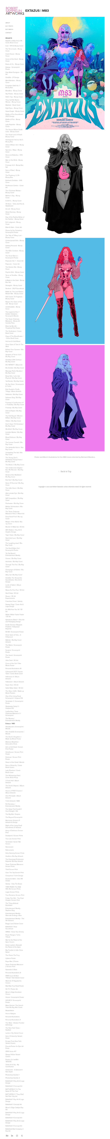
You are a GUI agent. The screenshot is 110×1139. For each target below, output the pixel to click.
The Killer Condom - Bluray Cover (14, 252)
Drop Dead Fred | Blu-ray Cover (14, 518)
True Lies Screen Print (13, 839)
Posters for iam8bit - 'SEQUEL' (12, 1060)
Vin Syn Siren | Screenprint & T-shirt (14, 385)
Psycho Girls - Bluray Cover (14, 272)
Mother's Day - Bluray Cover (12, 197)
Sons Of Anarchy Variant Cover (13, 1037)
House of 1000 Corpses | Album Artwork (14, 792)
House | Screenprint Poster (14, 997)
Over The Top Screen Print (14, 872)
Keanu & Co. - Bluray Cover (14, 64)
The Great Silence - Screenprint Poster (12, 257)
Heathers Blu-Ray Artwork (14, 856)
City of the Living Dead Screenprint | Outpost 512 (14, 697)
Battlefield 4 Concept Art (13, 1118)
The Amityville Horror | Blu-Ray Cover (14, 448)
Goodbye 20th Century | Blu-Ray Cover (13, 361)
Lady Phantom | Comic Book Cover (12, 771)
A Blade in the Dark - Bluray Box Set (14, 281)
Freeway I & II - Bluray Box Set (14, 166)
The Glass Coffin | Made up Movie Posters (14, 692)
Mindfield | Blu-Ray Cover (14, 429)
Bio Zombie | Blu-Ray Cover (14, 368)
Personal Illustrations (12, 1017)
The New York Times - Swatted (12, 1029)
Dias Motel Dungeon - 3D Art (14, 73)
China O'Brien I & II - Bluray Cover (14, 146)
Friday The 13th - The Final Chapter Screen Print (14, 899)
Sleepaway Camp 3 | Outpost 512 (12, 707)
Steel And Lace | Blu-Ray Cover (13, 539)
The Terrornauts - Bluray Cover (13, 50)
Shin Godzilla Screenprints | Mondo (14, 733)
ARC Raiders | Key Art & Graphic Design (13, 531)
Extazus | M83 (10, 723)
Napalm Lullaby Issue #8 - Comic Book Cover (14, 42)
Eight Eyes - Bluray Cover (14, 108)
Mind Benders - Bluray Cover (13, 81)
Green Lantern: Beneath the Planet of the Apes (13, 946)
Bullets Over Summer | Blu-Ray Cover (14, 350)
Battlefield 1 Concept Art (13, 1104)
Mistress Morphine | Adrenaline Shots (12, 743)
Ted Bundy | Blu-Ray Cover (14, 381)
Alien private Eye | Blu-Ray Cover (14, 494)
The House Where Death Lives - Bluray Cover (14, 130)
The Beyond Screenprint (13, 817)
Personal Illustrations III (13, 973)
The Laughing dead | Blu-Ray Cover (14, 544)
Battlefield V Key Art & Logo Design (14, 1082)
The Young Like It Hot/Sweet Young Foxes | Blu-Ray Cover (14, 459)
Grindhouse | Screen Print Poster (14, 753)
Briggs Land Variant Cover (14, 923)
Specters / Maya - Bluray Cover (13, 151)
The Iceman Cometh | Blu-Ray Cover (14, 443)
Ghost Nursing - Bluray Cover (13, 213)
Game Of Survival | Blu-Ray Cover (14, 484)
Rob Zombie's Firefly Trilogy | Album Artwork (13, 390)
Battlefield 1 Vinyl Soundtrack (11, 928)
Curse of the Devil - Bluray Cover (14, 60)
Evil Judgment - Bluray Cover (13, 223)
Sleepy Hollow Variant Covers (12, 1055)
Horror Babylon (10, 1013)
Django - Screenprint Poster (12, 68)
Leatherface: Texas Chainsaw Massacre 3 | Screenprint (13, 713)
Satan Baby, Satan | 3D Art (14, 688)
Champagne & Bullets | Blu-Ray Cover (14, 571)
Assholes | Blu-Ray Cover (14, 561)
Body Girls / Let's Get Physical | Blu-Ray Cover (13, 377)
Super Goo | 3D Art (11, 685)
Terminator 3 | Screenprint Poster (14, 702)
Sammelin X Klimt (11, 969)
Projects (8, 38)
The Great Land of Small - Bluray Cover (14, 136)
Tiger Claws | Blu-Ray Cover (14, 535)
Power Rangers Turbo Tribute (12, 936)
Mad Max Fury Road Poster (14, 986)
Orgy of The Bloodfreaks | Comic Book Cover (14, 337)
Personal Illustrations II (13, 1020)
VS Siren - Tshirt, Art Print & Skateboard (14, 205)
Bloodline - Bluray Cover (13, 91)
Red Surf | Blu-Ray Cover (13, 480)
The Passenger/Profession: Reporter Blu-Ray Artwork (14, 860)
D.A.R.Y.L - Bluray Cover (13, 201)
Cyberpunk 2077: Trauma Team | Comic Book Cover (14, 672)
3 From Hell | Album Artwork (12, 781)
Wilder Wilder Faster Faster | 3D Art (14, 615)
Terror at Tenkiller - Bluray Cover (14, 276)
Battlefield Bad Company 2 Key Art (14, 1130)
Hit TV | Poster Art (11, 989)
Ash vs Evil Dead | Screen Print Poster (14, 748)
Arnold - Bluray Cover (12, 209)
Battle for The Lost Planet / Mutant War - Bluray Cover (14, 292)
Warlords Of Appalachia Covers (13, 982)
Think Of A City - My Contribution (12, 1066)
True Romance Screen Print (14, 895)
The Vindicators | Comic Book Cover (13, 332)
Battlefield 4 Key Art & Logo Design (14, 1113)
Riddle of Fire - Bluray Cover (12, 120)
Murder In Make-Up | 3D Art (14, 527)
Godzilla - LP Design (12, 77)
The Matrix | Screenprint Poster (13, 646)
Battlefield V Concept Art (13, 1086)
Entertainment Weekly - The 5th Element (14, 919)
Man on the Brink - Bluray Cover (14, 161)
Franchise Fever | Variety (13, 601)
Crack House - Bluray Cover (12, 55)
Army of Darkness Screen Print (14, 831)
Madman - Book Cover (13, 105)
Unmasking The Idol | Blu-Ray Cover (14, 453)
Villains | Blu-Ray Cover (13, 421)
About (7, 23)
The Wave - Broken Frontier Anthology (14, 1024)
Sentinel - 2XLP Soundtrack (14, 288)
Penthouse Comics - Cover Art (14, 186)
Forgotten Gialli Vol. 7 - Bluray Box (13, 86)
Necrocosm (9, 847)
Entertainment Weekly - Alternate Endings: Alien (13, 914)
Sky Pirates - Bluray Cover (14, 94)
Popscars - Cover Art (12, 264)
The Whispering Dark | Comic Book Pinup (13, 776)
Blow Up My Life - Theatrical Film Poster (12, 327)
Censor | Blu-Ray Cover (13, 558)
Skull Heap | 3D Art (11, 593)
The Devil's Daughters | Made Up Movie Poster (13, 738)
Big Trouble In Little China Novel (14, 951)
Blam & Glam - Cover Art (13, 227)
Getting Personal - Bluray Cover (13, 246)
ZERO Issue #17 (10, 1051)
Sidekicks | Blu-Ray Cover (14, 394)
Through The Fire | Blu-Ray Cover (14, 565)
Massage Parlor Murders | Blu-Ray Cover (14, 372)
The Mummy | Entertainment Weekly (12, 719)
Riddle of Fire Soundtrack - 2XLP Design (14, 115)
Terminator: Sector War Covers (13, 843)
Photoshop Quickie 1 (12, 1075)
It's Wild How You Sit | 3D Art (13, 610)
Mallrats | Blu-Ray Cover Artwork (13, 641)
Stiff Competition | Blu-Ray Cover (14, 499)
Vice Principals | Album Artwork (13, 797)
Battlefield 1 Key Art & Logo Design (14, 1100)
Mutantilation (9, 1010)
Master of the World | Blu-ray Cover (14, 523)
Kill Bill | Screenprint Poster (14, 632)
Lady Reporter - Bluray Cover (13, 125)
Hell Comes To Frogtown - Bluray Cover (14, 298)
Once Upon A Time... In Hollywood (13, 636)
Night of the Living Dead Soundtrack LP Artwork (13, 826)
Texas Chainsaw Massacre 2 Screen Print (14, 965)
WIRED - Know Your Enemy (14, 932)
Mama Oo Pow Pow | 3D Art (14, 590)
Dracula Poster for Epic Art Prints (14, 1047)
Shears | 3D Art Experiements (10, 597)
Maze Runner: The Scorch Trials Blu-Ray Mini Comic (14, 1006)
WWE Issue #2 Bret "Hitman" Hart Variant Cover (14, 977)
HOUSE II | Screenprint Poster (13, 1001)
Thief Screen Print (11, 869)
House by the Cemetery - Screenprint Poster (14, 231)
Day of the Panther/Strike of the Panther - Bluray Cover (14, 218)
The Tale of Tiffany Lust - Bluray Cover (13, 236)
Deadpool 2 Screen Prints (14, 835)
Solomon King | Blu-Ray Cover (13, 398)
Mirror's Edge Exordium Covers (13, 993)
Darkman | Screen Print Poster (13, 758)
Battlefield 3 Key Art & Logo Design (14, 1122)
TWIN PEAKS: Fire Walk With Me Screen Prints (13, 888)
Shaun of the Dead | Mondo (14, 762)
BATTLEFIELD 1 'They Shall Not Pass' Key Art (14, 1095)
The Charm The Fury (12, 955)
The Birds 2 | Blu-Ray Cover (14, 465)
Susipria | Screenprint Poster (12, 651)
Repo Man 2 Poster (12, 961)
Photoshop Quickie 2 (12, 1078)
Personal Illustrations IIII (13, 668)
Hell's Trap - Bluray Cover (14, 97)
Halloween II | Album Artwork (12, 678)
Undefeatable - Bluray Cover (12, 308)
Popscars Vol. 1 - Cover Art (14, 261)
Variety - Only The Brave (13, 884)
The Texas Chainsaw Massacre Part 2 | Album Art (14, 512)
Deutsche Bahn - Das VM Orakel (14, 880)
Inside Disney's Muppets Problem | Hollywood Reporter (13, 627)
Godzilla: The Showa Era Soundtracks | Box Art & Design (13, 580)
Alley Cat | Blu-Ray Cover (13, 575)
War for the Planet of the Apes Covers (13, 941)
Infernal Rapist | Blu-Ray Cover (13, 412)
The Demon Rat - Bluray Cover (13, 268)
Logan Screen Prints (12, 892)
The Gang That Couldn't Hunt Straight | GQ (13, 810)
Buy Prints (9, 26)
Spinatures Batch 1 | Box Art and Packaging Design (14, 621)
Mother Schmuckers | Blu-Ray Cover (14, 507)
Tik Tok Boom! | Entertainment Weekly (12, 554)
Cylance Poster (10, 958)
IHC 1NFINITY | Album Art (13, 365)
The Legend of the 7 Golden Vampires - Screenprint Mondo (12, 314)
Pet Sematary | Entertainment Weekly (12, 805)
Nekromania (9, 850)
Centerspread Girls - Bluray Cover (14, 241)
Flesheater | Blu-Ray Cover (14, 503)
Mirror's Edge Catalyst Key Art (14, 1108)
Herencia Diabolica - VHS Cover (14, 156)
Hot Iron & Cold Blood (12, 341)
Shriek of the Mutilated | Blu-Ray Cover (13, 476)
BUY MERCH (9, 29)
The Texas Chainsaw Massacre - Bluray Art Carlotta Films (12, 321)
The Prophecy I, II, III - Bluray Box (12, 176)
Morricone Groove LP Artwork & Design (12, 821)
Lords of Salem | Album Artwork (13, 586)
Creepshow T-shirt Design (14, 876)
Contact (8, 33)
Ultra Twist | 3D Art (11, 660)
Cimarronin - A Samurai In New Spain (14, 1071)
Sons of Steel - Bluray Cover (12, 171)
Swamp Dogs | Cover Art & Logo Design (14, 605)
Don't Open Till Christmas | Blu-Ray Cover (14, 425)
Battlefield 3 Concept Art (13, 1126)
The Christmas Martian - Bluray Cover (13, 191)
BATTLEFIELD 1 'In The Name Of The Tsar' (13, 1090)
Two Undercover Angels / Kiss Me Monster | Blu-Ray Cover (14, 470)
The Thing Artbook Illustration (11, 904)
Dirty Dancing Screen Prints (14, 853)
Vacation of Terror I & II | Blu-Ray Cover (13, 355)
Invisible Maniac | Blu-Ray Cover (14, 433)
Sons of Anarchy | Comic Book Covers (13, 766)
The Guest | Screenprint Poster (13, 656)
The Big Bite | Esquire (12, 814)
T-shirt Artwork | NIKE (12, 801)
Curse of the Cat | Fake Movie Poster (13, 664)
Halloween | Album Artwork (14, 682)
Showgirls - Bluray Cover (13, 285)
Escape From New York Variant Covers (13, 1042)
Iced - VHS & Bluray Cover (14, 46)
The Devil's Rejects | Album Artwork (14, 787)
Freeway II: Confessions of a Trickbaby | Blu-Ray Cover (14, 403)
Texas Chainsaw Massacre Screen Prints (14, 865)
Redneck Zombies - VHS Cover (13, 181)
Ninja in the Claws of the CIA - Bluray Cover (13, 303)
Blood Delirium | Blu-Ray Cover (13, 438)
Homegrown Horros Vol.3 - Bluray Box (14, 141)
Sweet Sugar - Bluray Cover (14, 111)
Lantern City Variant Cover (14, 1033)
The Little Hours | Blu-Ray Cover (14, 489)
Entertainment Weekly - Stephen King (13, 909)
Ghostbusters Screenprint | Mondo (14, 728)
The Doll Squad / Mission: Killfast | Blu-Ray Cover (14, 417)
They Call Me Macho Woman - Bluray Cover (13, 101)
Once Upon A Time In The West (14, 345)
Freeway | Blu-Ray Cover (13, 408)
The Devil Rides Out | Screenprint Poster (12, 549)
